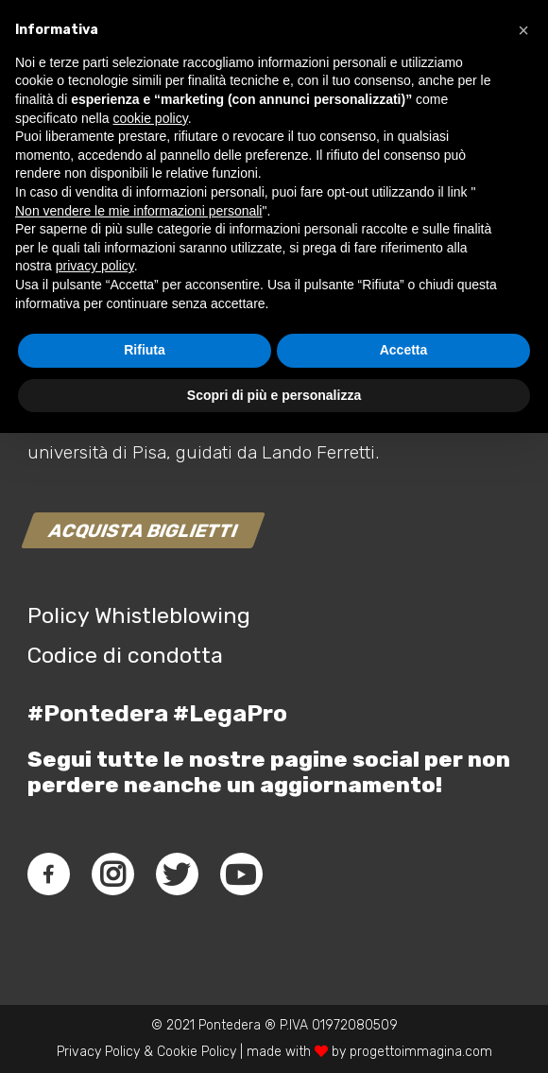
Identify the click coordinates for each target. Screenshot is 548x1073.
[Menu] (504, 75)
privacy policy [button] (95, 905)
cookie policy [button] (150, 757)
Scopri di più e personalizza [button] (274, 1034)
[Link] (34, 75)
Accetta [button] (404, 989)
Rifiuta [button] (144, 989)
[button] (523, 670)
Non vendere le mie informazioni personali (138, 849)
